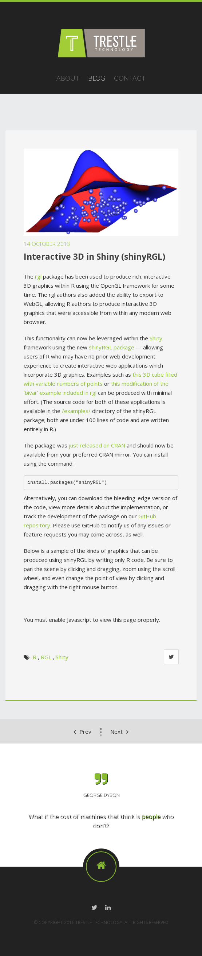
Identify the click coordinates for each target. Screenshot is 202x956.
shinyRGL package (111, 347)
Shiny (156, 338)
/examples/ (76, 410)
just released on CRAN (97, 445)
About (67, 78)
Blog (96, 78)
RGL (46, 657)
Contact (130, 78)
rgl (38, 276)
